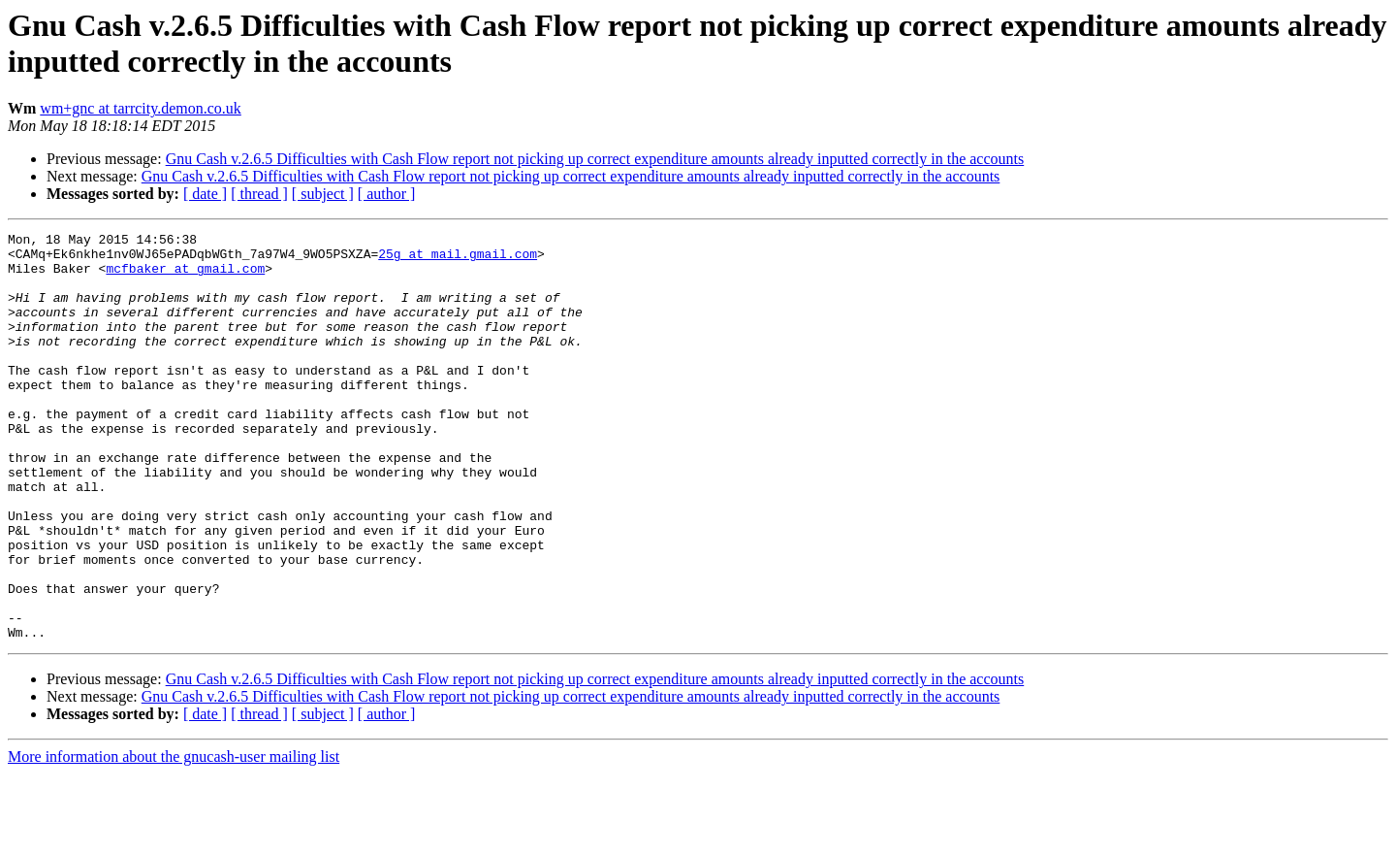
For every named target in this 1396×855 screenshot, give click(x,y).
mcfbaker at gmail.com (185, 276)
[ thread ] (259, 193)
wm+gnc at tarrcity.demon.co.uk (140, 108)
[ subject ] (323, 193)
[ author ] (387, 193)
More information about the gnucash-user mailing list (173, 838)
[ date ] (205, 193)
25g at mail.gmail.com (457, 259)
